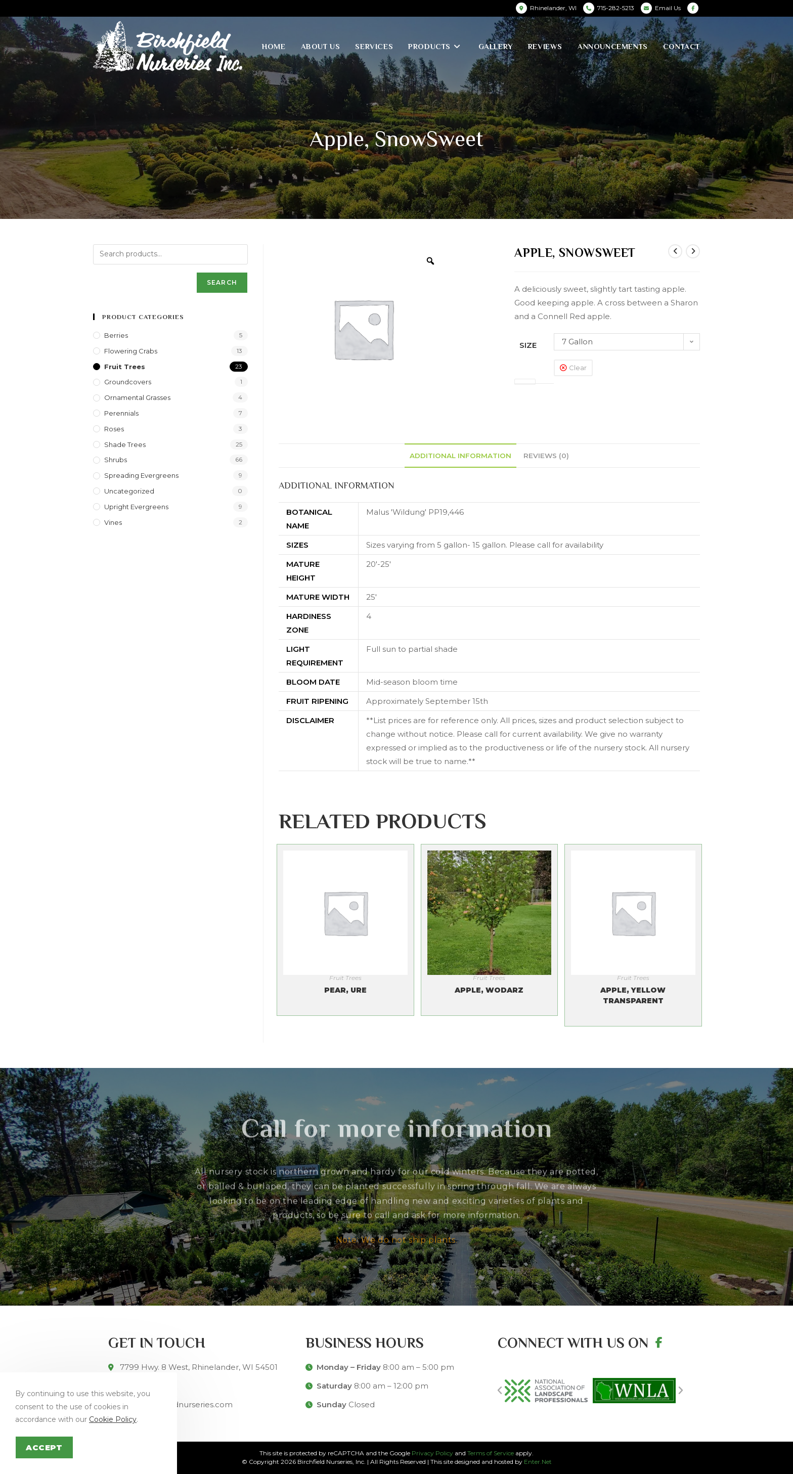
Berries (116, 335)
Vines (113, 522)
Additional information (460, 456)
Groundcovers (127, 382)
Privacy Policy (432, 1453)
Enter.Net (538, 1461)
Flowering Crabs (130, 351)
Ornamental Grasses (137, 397)
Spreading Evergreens (141, 475)
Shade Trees (125, 444)
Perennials (121, 413)
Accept (44, 1447)
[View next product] (693, 251)
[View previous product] (675, 251)
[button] (500, 1391)
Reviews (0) (546, 456)
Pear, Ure (345, 990)
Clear (578, 368)
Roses (114, 429)
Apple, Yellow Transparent (633, 995)
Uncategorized (129, 491)
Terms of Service (490, 1453)
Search (222, 282)
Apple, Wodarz (489, 990)
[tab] (460, 455)
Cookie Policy (113, 1419)
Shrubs (115, 460)
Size (528, 345)
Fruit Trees (345, 977)
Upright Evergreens (136, 507)
